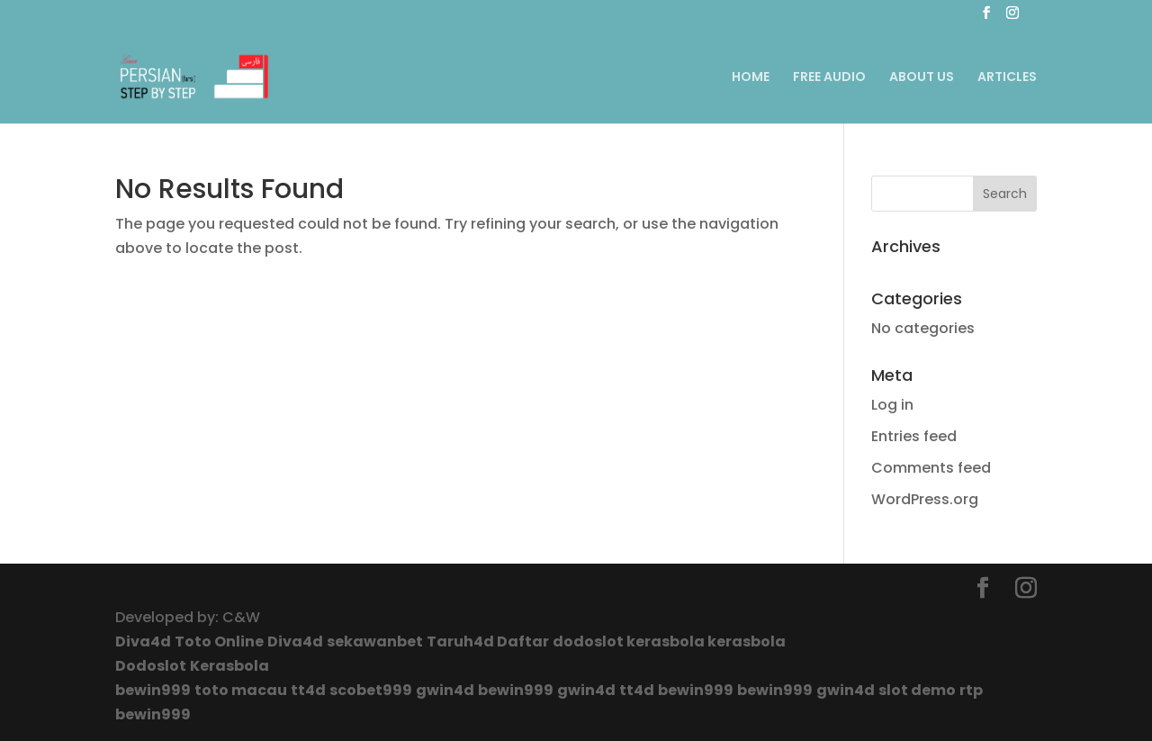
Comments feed (931, 467)
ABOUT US (921, 78)
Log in (892, 404)
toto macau (240, 690)
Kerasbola (229, 665)
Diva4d (143, 641)
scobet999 (370, 690)
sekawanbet (375, 641)
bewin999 (153, 690)
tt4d (308, 690)
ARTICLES (1007, 78)
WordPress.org (924, 499)
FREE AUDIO (829, 78)
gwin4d (445, 690)
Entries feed (914, 436)
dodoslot (589, 641)
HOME (751, 78)
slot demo (917, 690)
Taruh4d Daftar (488, 641)
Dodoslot (150, 665)
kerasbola (666, 641)
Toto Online (219, 641)
